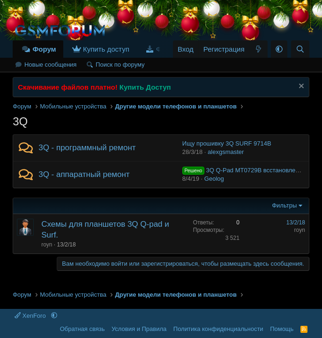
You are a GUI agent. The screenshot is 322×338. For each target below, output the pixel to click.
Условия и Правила (139, 328)
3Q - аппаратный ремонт (83, 174)
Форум (44, 49)
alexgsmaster (226, 151)
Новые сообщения (50, 64)
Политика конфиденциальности (218, 328)
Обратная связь (82, 328)
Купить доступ (106, 49)
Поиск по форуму (120, 64)
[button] (279, 49)
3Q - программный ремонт (86, 147)
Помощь (281, 328)
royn (46, 244)
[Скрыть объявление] (300, 87)
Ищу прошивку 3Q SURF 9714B (226, 143)
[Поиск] (300, 49)
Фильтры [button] (284, 205)
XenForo (31, 315)
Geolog (214, 178)
